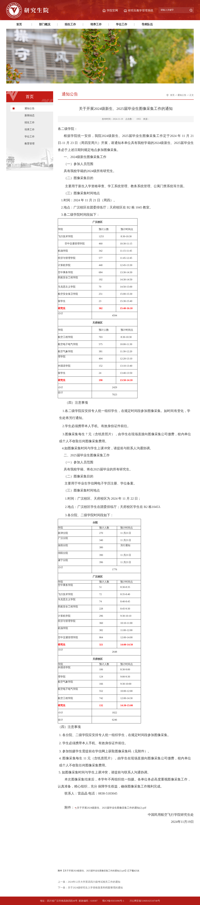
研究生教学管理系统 (140, 10)
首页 (19, 24)
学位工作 (121, 24)
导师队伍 (147, 24)
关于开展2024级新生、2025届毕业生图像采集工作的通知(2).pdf (111, 807)
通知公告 (30, 108)
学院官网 (112, 10)
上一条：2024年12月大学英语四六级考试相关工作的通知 (89, 881)
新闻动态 (30, 115)
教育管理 (30, 143)
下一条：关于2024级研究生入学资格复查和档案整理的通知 (90, 887)
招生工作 (70, 24)
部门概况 (44, 24)
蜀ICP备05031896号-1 (113, 901)
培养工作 (96, 24)
